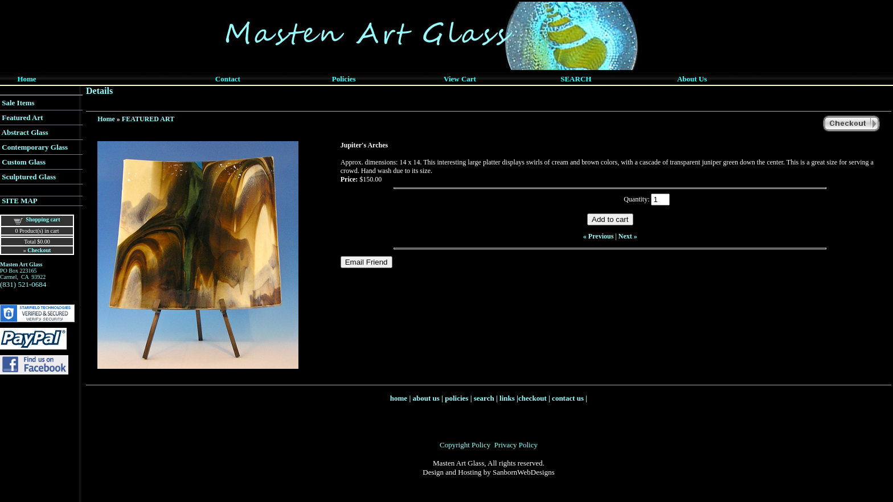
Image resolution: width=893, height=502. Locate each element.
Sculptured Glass (29, 176)
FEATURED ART (148, 119)
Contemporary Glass (35, 147)
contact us (568, 398)
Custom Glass (24, 162)
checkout (532, 398)
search (484, 398)
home (398, 398)
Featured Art (22, 117)
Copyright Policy (465, 445)
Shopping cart (43, 219)
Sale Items (18, 102)
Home (106, 119)
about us (426, 398)
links (507, 398)
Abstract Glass (25, 132)
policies (456, 398)
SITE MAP (19, 200)
